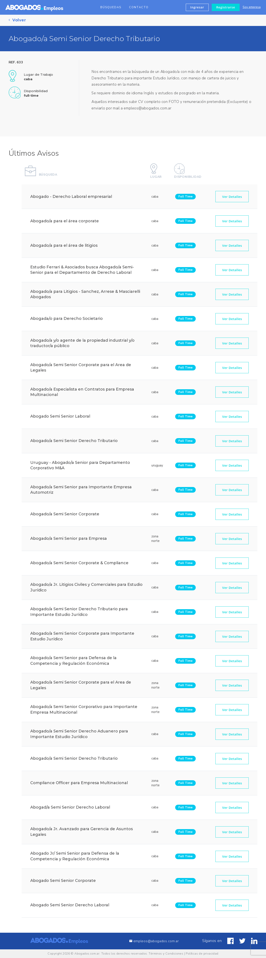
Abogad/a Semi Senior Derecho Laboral (70, 810)
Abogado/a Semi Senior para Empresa (68, 541)
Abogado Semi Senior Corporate (63, 883)
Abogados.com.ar (86, 954)
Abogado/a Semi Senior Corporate (64, 516)
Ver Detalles (232, 199)
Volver (17, 20)
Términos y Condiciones (166, 954)
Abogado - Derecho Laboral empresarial (71, 199)
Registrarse (225, 7)
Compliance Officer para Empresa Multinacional (79, 785)
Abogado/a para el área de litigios (64, 248)
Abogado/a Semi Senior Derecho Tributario (74, 443)
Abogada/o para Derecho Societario (66, 321)
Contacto (139, 7)
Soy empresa (252, 7)
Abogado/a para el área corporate (64, 223)
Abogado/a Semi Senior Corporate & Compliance (79, 565)
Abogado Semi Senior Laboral (60, 419)
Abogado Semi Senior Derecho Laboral (69, 907)
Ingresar (197, 7)
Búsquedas (110, 7)
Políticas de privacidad (202, 954)
